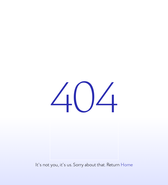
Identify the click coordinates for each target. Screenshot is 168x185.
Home (127, 165)
